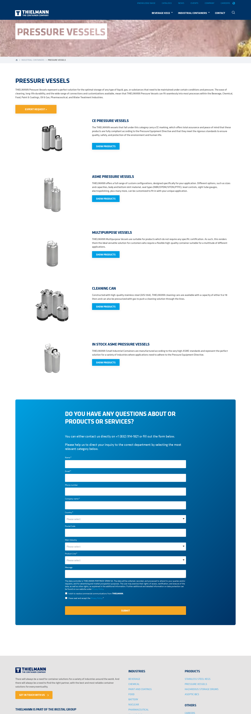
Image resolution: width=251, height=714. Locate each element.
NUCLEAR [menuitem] (133, 704)
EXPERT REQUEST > (36, 109)
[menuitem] (233, 13)
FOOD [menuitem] (131, 694)
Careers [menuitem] (225, 3)
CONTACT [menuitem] (220, 13)
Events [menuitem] (194, 3)
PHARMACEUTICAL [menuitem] (138, 709)
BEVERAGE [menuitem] (134, 679)
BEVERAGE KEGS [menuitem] (161, 13)
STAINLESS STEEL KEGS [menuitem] (198, 679)
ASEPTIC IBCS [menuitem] (192, 694)
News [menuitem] (181, 3)
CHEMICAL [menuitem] (134, 684)
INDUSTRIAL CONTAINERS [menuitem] (192, 13)
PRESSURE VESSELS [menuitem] (196, 684)
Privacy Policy (97, 589)
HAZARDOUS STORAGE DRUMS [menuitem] (202, 689)
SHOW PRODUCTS (106, 146)
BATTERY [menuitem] (133, 699)
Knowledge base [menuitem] (146, 3)
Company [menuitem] (209, 3)
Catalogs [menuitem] (167, 3)
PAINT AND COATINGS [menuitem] (140, 689)
